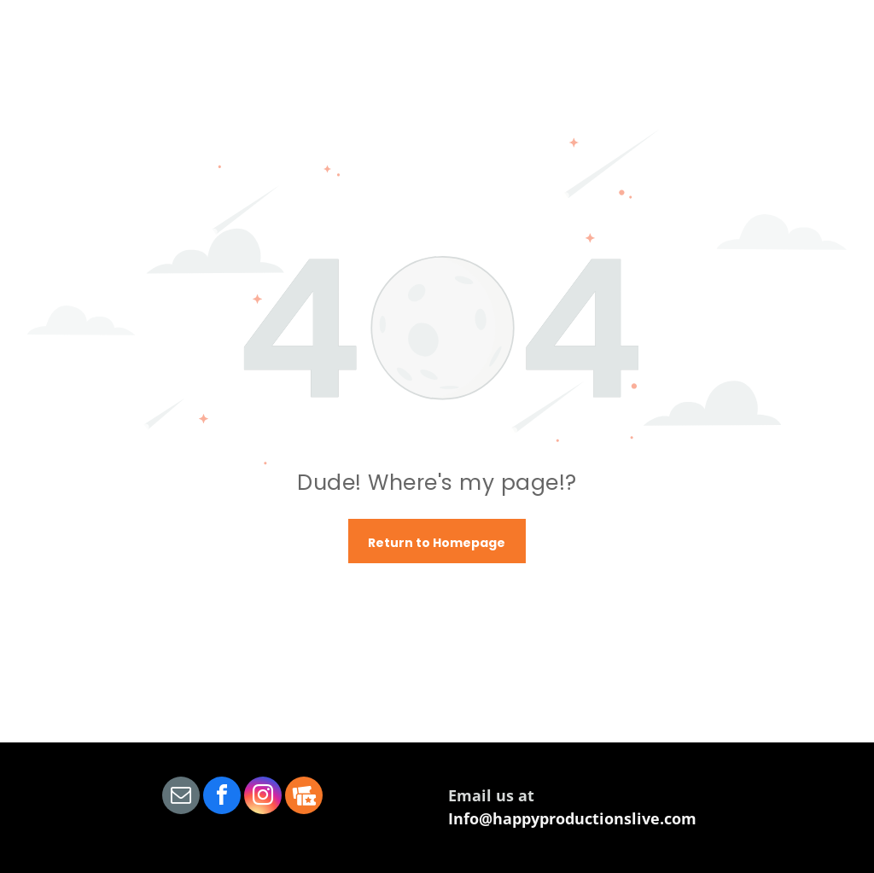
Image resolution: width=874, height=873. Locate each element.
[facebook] (222, 797)
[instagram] (263, 797)
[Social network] (304, 797)
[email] (181, 797)
